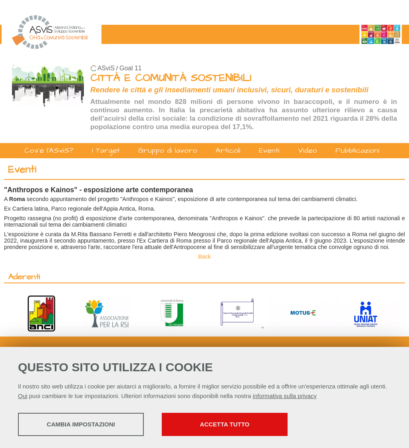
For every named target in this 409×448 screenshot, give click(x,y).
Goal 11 (130, 68)
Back (204, 256)
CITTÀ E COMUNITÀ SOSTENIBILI (170, 78)
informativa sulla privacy (285, 395)
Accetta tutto (225, 424)
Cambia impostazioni (81, 424)
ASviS (106, 68)
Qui (22, 395)
